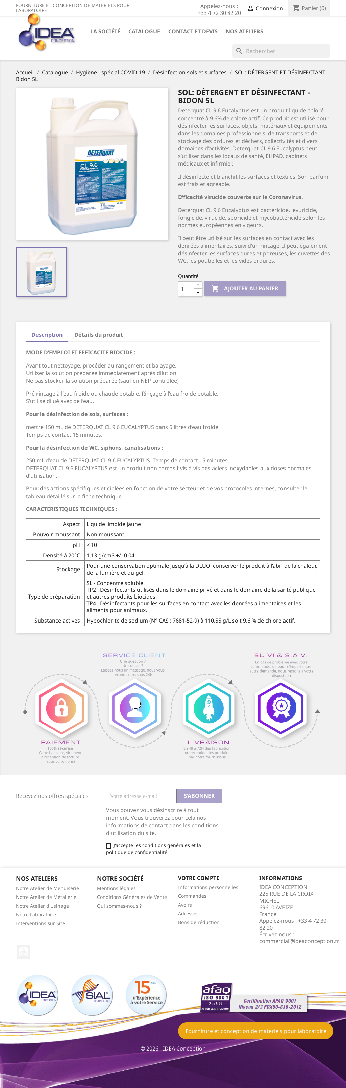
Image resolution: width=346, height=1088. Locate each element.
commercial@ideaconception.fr (299, 941)
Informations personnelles (208, 887)
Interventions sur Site (40, 923)
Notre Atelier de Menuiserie (47, 888)
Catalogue (144, 31)
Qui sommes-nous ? (119, 906)
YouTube (23, 952)
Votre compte (198, 878)
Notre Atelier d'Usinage (42, 906)
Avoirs (185, 905)
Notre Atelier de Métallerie (46, 897)
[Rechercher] (281, 51)
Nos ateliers (244, 31)
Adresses (188, 913)
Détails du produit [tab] (98, 334)
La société (105, 31)
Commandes (192, 896)
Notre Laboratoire (36, 914)
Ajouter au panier (244, 288)
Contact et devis (193, 31)
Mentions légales (116, 888)
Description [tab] (47, 334)
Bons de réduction (199, 922)
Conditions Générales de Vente (132, 897)
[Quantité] (186, 288)
